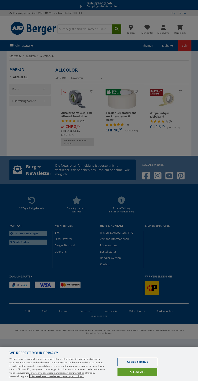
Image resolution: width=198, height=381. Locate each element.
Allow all (137, 372)
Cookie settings (137, 361)
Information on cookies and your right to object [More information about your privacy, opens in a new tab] (57, 376)
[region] (99, 364)
